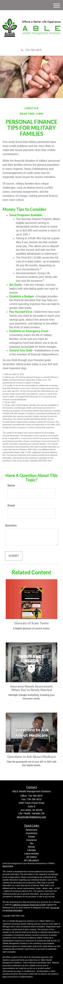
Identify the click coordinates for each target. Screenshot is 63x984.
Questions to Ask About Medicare (31, 756)
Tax (31, 843)
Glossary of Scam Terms (31, 623)
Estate (31, 836)
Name (11, 485)
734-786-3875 (31, 50)
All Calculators (31, 860)
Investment (31, 833)
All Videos (31, 857)
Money (31, 846)
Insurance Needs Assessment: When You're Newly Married (31, 688)
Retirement (31, 829)
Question (11, 525)
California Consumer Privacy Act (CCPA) (29, 905)
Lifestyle (31, 850)
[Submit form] (13, 556)
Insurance (31, 840)
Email (11, 505)
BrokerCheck (8, 866)
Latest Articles (31, 853)
